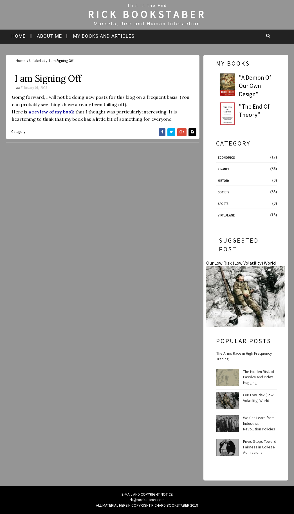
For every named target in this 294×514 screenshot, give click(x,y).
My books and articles (103, 36)
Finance (224, 169)
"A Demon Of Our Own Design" (255, 86)
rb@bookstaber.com (147, 499)
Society (223, 192)
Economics (226, 158)
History (223, 181)
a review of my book (51, 112)
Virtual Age (226, 215)
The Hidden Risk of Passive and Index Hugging (258, 377)
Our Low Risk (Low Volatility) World (241, 263)
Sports (223, 204)
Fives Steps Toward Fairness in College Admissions (259, 447)
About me (49, 36)
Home (19, 36)
